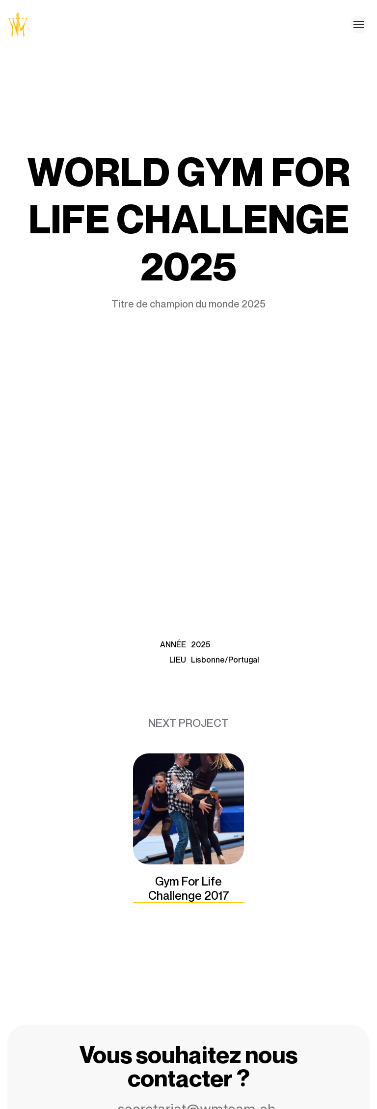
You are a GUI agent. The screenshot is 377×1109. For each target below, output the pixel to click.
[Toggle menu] (359, 24)
